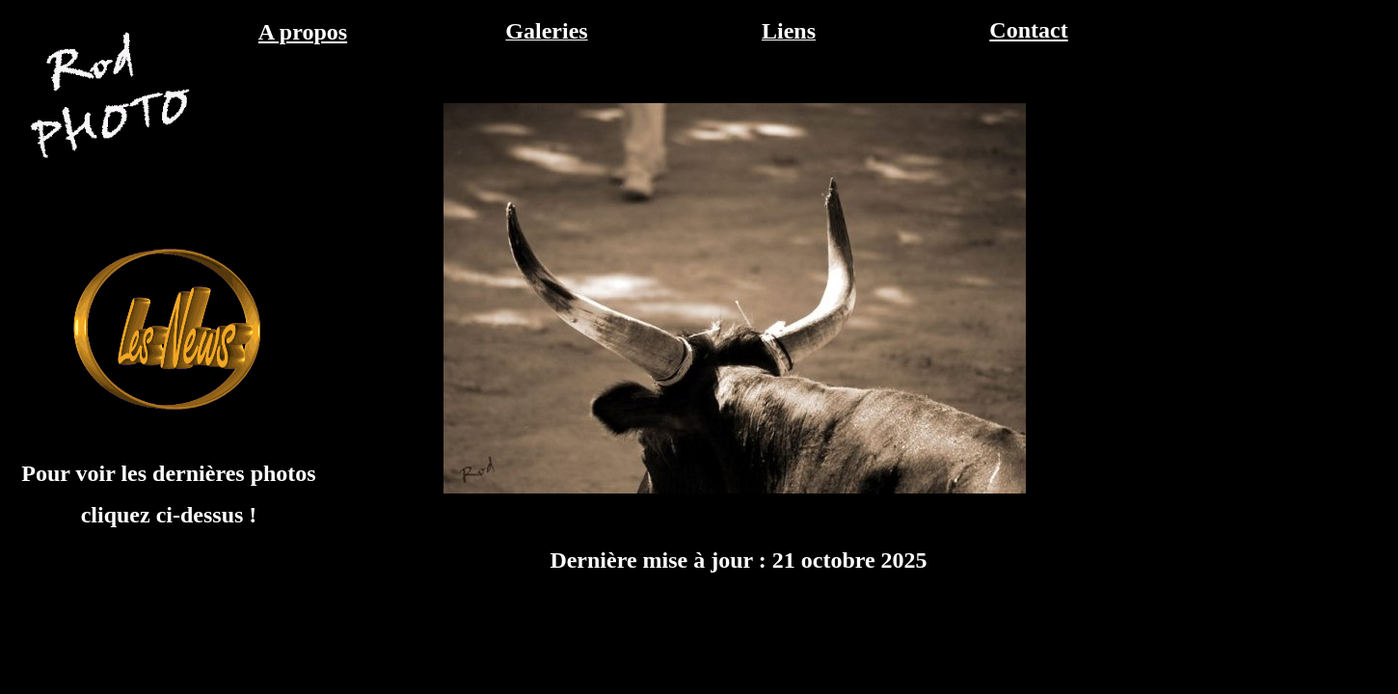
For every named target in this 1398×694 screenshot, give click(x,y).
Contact (1028, 29)
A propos (302, 31)
